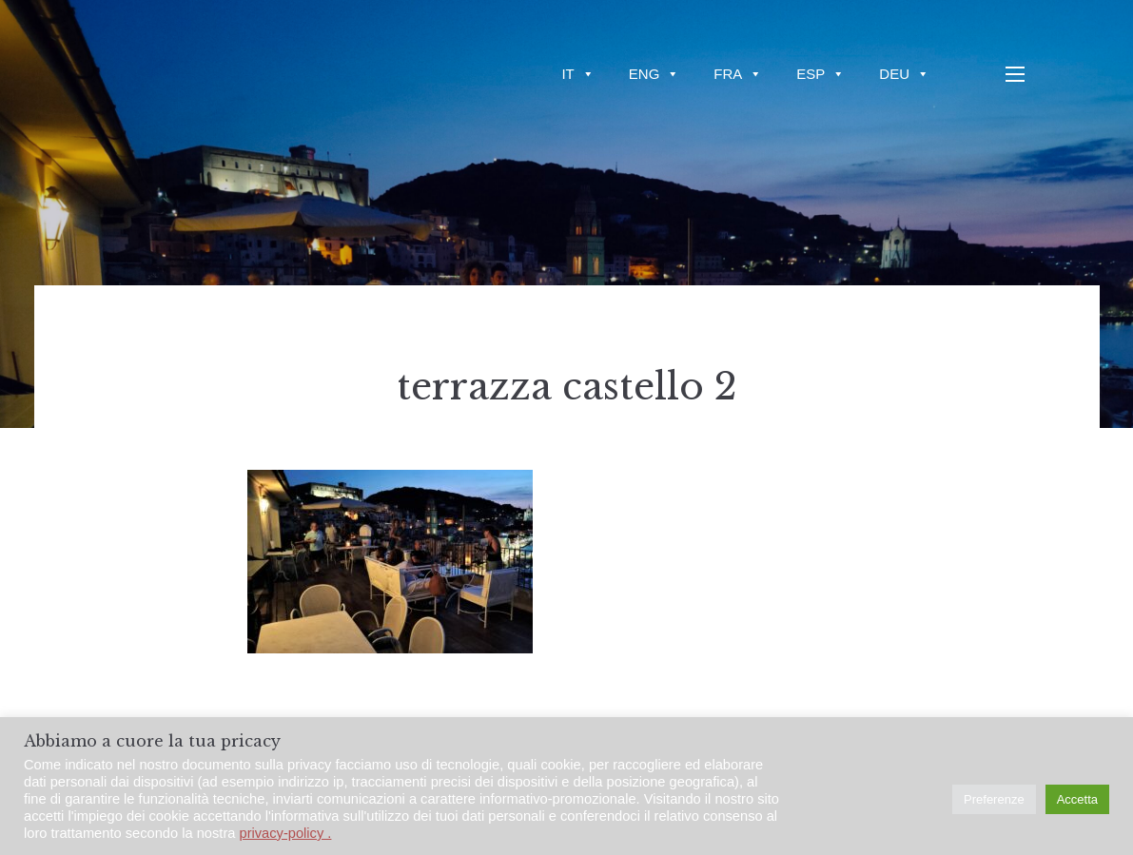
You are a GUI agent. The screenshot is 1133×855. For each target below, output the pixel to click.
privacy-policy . (286, 833)
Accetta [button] (1077, 799)
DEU (904, 74)
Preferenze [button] (994, 799)
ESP (820, 74)
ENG (654, 74)
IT (577, 74)
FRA (737, 74)
